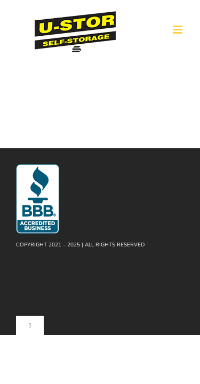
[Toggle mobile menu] (178, 29)
